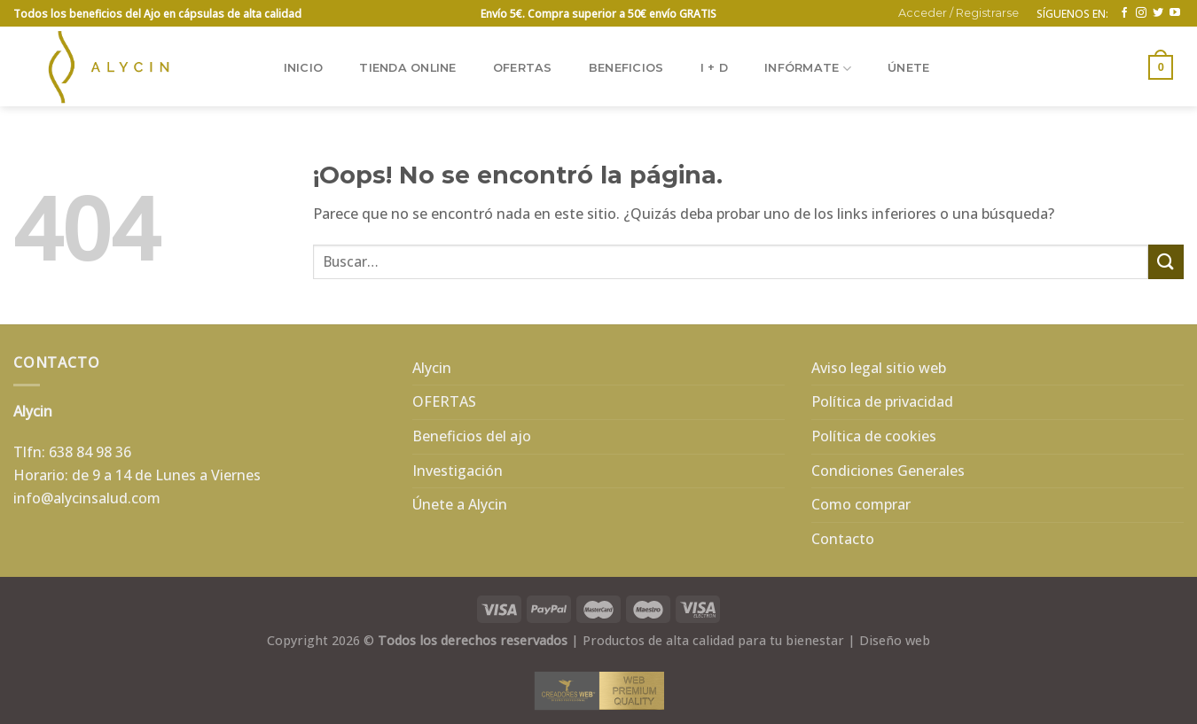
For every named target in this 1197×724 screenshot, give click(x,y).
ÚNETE (908, 67)
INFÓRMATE (807, 68)
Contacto (842, 539)
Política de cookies (873, 436)
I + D (714, 67)
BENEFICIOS (626, 67)
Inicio (304, 67)
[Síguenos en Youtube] (1175, 13)
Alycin (431, 368)
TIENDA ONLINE (407, 67)
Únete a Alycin (459, 504)
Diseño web (894, 640)
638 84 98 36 (90, 452)
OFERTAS (522, 67)
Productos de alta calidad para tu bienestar (713, 640)
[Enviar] (1166, 262)
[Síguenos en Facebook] (1124, 13)
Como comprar (861, 504)
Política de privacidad (882, 401)
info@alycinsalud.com (86, 498)
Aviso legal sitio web (878, 368)
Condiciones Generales (888, 470)
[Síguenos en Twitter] (1158, 13)
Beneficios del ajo (471, 436)
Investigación (457, 470)
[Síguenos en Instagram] (1141, 13)
